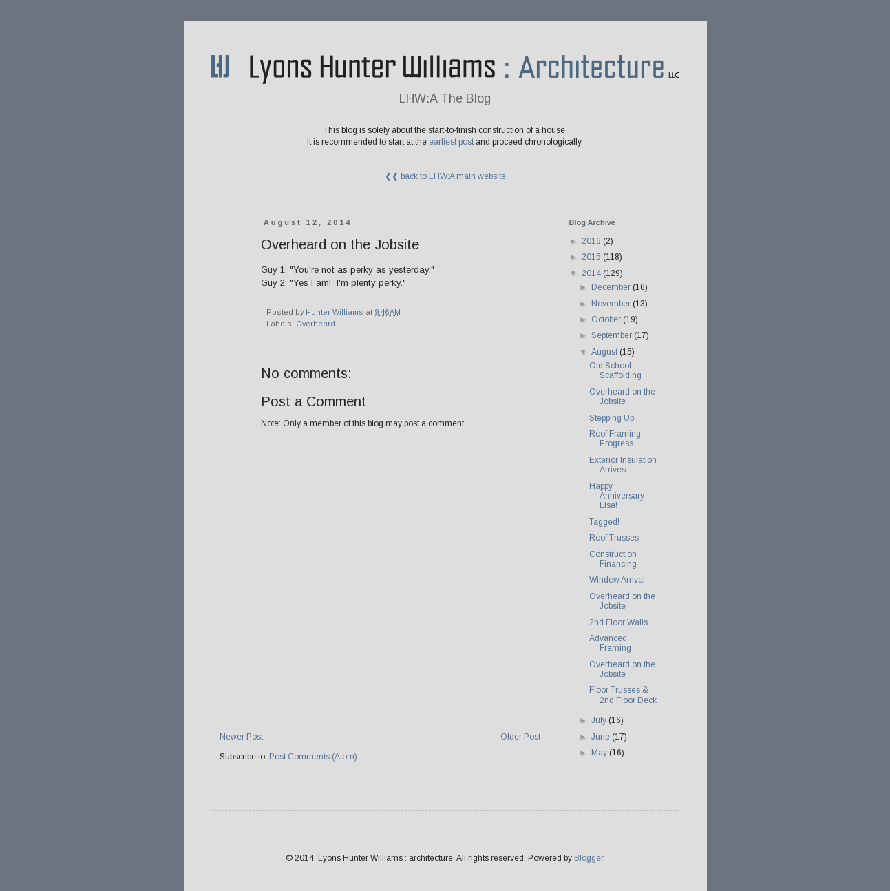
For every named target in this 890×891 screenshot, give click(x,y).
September (612, 335)
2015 (592, 257)
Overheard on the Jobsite (622, 396)
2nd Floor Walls (618, 622)
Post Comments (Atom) (313, 757)
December (612, 287)
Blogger (588, 858)
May (600, 752)
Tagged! (604, 522)
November (612, 303)
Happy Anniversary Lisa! (616, 496)
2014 (592, 273)
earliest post (451, 142)
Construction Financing (613, 559)
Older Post (520, 737)
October (607, 319)
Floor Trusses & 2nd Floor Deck (623, 694)
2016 (592, 241)
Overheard (315, 323)
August (605, 352)
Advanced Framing (610, 643)
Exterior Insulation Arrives (623, 464)
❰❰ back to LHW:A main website (445, 176)
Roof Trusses (614, 538)
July (599, 720)
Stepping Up (611, 418)
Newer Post (241, 737)
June (601, 737)
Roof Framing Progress (615, 438)
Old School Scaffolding (615, 370)
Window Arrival (617, 580)
